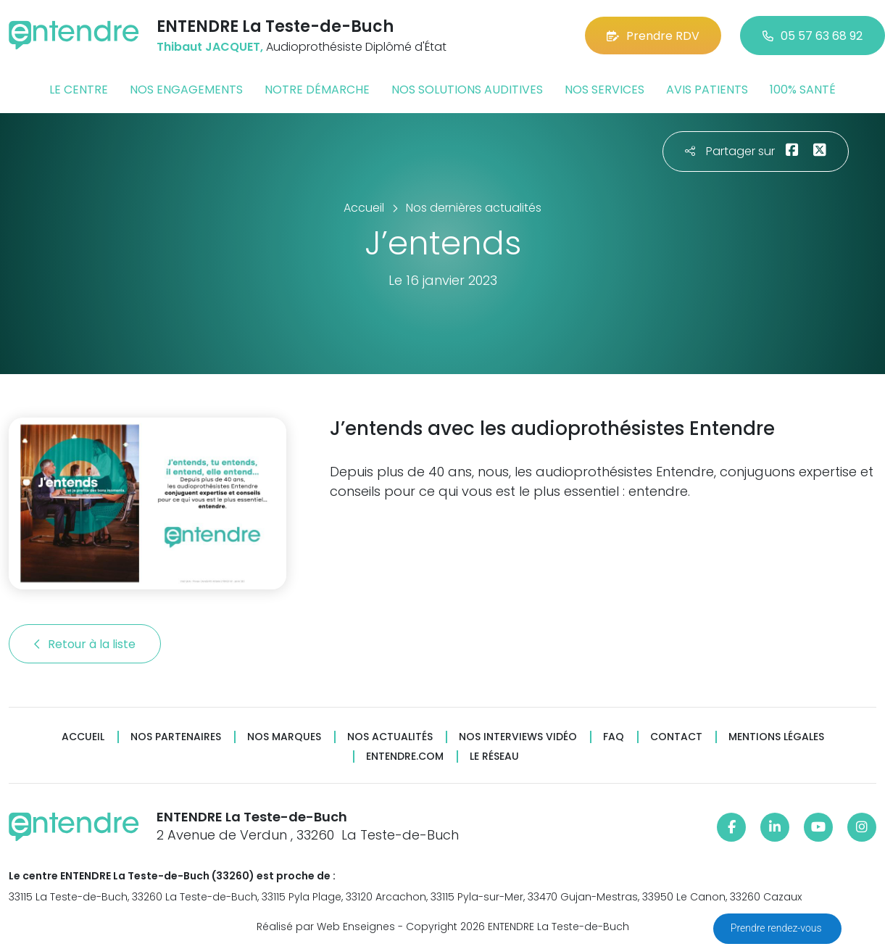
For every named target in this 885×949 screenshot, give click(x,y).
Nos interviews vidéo (518, 737)
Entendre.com (405, 756)
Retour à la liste (84, 644)
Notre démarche (317, 89)
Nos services (604, 89)
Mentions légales (776, 737)
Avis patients (707, 89)
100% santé (803, 89)
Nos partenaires (175, 737)
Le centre (78, 89)
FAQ (613, 737)
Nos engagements (186, 89)
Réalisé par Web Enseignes (326, 926)
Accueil (83, 737)
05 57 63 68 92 (813, 36)
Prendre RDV (653, 36)
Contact (676, 737)
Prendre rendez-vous (777, 928)
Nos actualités (390, 737)
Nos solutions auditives (467, 89)
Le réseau (494, 756)
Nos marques (284, 737)
